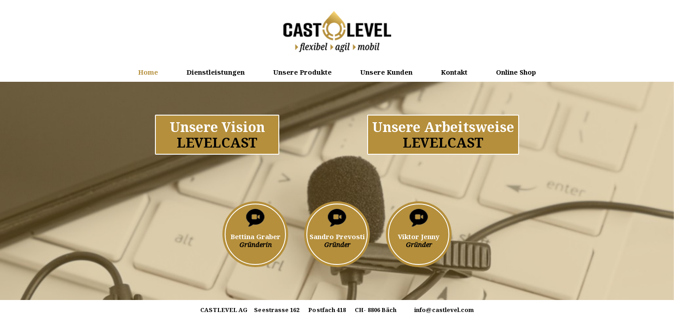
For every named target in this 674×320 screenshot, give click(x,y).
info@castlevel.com (444, 310)
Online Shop (516, 72)
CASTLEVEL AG (224, 310)
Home (148, 72)
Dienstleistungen (215, 72)
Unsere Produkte (302, 72)
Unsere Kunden (386, 72)
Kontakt (454, 72)
